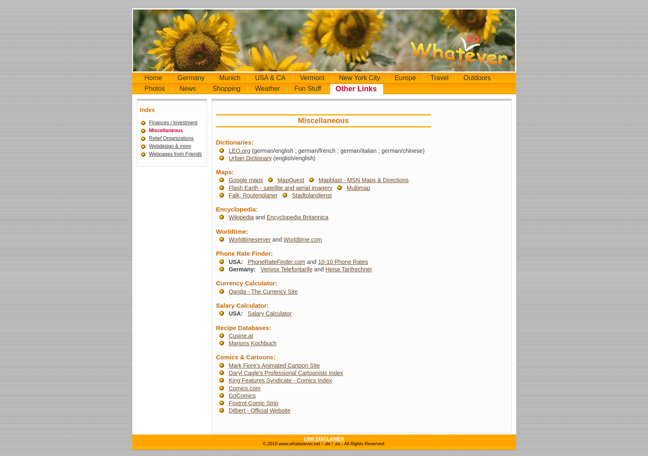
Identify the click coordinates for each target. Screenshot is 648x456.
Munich (230, 77)
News (187, 88)
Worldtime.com (303, 239)
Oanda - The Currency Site (263, 291)
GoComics (242, 395)
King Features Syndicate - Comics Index (280, 380)
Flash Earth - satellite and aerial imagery (280, 188)
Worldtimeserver (250, 239)
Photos (155, 88)
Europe (405, 77)
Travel (439, 77)
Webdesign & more (170, 146)
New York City (359, 77)
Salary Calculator (270, 313)
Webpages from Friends (175, 154)
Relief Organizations (171, 138)
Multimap (358, 188)
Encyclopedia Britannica (297, 217)
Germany (191, 77)
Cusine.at (241, 335)
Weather (267, 88)
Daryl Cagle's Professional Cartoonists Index (286, 373)
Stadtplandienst (312, 195)
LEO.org (239, 150)
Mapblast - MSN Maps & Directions (364, 180)
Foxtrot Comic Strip (253, 403)
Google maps (246, 180)
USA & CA (270, 77)
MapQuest (290, 180)
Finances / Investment (173, 123)
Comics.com (244, 388)
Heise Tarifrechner (348, 269)
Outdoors (477, 77)
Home (153, 77)
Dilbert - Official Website (260, 410)
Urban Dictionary (250, 158)
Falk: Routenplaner (253, 195)
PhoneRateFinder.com (276, 262)
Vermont (312, 77)
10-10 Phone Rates (343, 262)
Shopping (226, 88)
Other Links (356, 89)
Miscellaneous (166, 130)
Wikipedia (241, 217)
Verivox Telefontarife (286, 269)
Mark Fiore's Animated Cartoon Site (274, 365)
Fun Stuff (307, 88)
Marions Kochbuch (252, 343)
